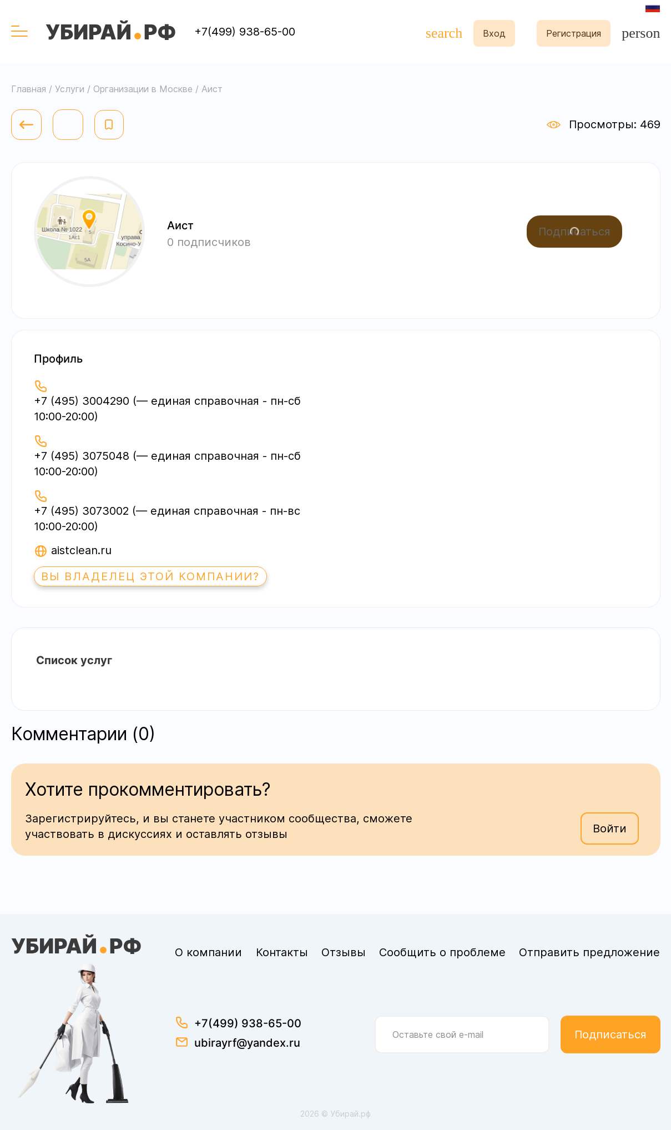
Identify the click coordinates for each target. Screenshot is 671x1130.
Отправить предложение (589, 952)
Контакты (282, 952)
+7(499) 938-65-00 (244, 31)
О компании (208, 952)
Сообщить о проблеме (442, 952)
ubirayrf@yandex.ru (247, 1042)
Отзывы (343, 952)
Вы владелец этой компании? (150, 576)
